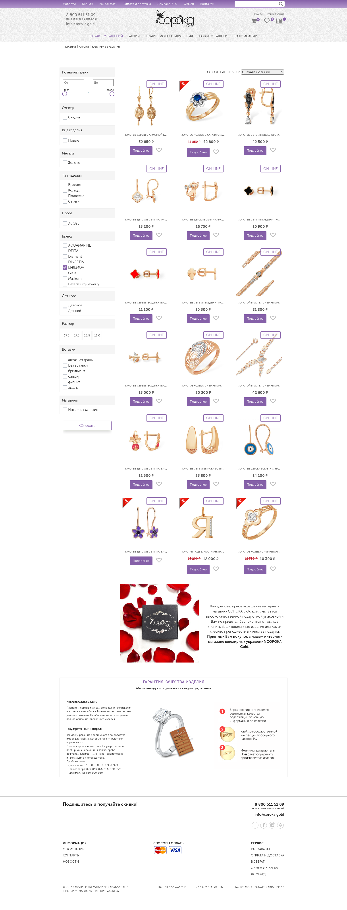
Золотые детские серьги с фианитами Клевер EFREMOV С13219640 (168, 220)
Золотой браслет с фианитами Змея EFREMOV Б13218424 (275, 386)
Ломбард (258, 874)
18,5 (87, 336)
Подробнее (141, 151)
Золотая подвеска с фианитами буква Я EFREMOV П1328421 (220, 552)
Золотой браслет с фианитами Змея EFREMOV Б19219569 (275, 303)
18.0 (97, 336)
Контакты (207, 4)
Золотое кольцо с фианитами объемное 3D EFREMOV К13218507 (223, 386)
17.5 (76, 336)
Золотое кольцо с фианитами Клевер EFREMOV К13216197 (275, 552)
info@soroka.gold (80, 24)
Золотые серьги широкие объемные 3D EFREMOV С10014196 (220, 469)
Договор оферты (210, 887)
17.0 (66, 336)
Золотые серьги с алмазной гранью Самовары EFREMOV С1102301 (168, 135)
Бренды (87, 4)
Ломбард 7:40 (167, 4)
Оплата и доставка (137, 4)
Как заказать (108, 4)
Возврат (258, 862)
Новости (69, 4)
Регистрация (275, 14)
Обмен (189, 4)
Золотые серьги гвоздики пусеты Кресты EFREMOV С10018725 (221, 303)
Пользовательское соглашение (259, 887)
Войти (256, 14)
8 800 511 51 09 (82, 15)
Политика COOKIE (172, 887)
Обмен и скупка (264, 868)
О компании (74, 850)
